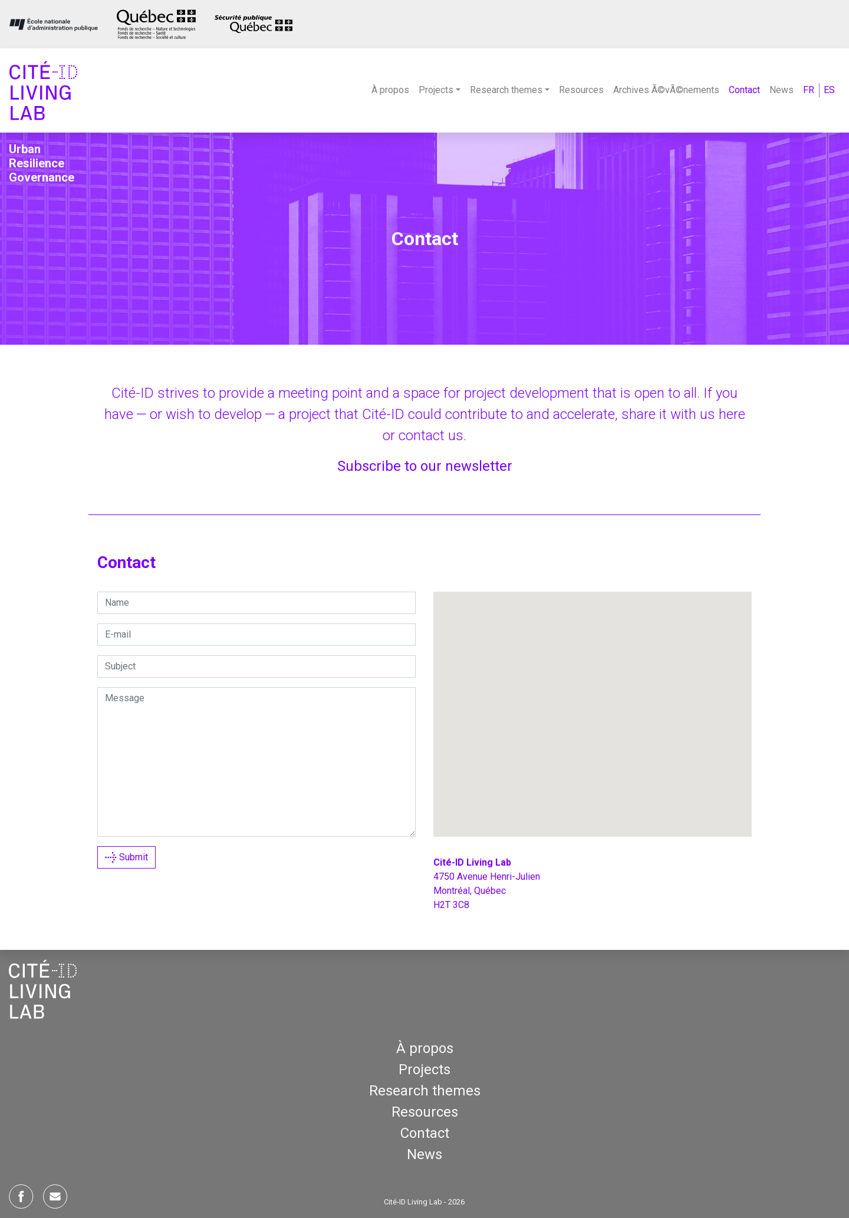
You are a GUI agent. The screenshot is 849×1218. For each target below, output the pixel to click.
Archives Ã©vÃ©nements (666, 89)
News (781, 89)
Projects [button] (436, 89)
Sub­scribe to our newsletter (424, 466)
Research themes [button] (506, 89)
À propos (390, 89)
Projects (424, 1069)
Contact (744, 89)
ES (829, 89)
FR (808, 89)
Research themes (425, 1090)
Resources (581, 89)
